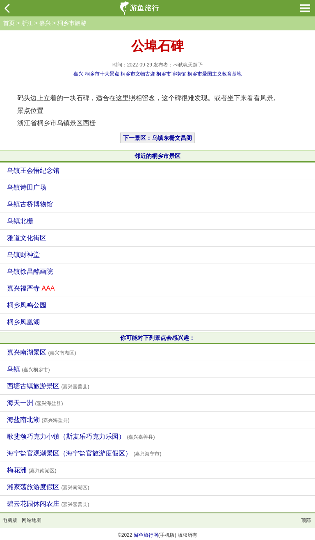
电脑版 (9, 520)
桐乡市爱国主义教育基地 (214, 74)
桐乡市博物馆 (171, 74)
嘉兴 (45, 23)
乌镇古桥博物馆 (30, 204)
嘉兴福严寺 (31, 288)
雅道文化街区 (26, 237)
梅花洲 (31, 470)
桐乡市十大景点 (102, 74)
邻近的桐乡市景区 (157, 156)
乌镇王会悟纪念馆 (33, 170)
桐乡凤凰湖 (23, 321)
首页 (9, 23)
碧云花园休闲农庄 (48, 503)
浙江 (27, 23)
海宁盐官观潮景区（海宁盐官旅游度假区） (84, 453)
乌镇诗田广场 (26, 187)
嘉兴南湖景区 (41, 352)
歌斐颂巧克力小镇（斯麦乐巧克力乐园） (81, 436)
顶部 (306, 520)
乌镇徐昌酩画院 (30, 271)
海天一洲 (35, 402)
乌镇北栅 (20, 220)
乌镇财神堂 (23, 254)
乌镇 (28, 369)
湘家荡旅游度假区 (48, 486)
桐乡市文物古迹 (138, 74)
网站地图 (31, 520)
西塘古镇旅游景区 (48, 385)
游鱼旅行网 (146, 535)
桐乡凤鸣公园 (26, 305)
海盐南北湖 (38, 419)
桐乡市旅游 (71, 23)
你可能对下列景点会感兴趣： (157, 337)
